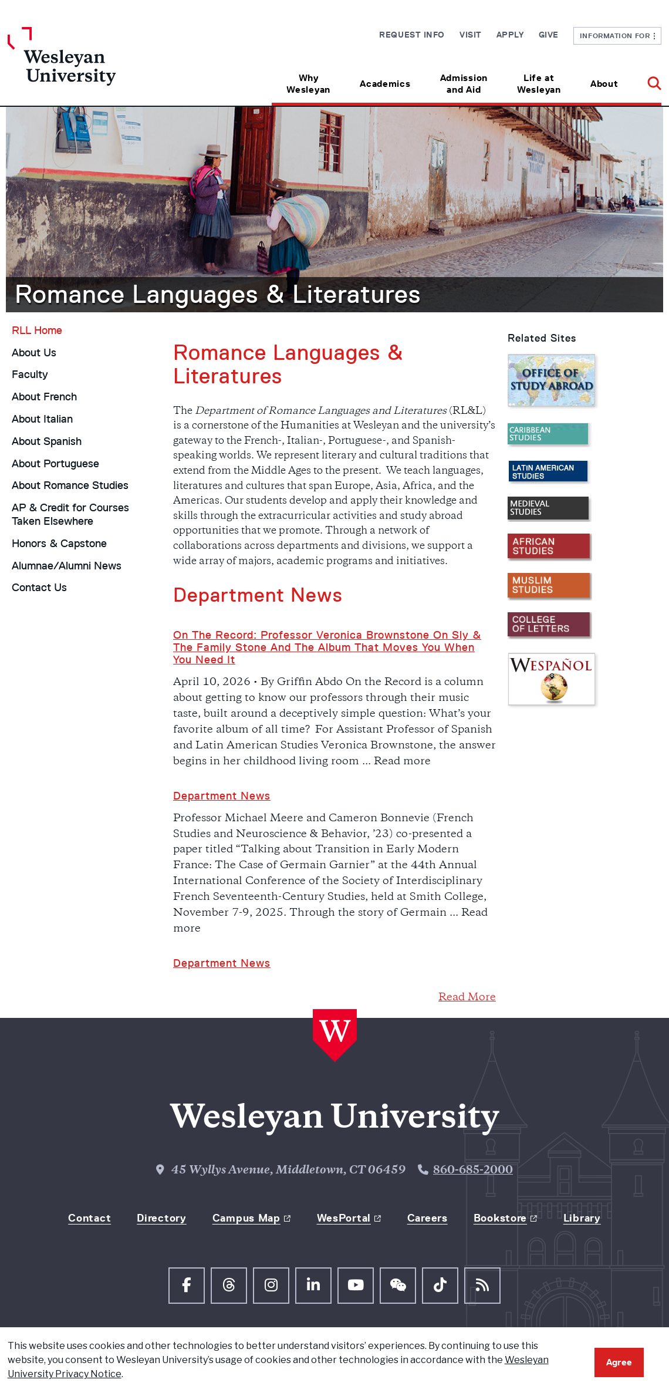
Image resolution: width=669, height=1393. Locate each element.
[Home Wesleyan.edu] (89, 66)
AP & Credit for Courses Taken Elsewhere (70, 514)
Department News (222, 796)
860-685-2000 (473, 1170)
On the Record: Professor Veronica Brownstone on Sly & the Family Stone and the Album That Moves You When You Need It (327, 648)
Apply (510, 34)
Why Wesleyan (308, 83)
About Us (34, 352)
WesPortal (344, 1218)
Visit (470, 34)
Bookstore (500, 1218)
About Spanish (47, 441)
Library (582, 1218)
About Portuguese (55, 463)
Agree (619, 1362)
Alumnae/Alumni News (66, 565)
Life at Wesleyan (539, 83)
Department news (222, 963)
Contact (89, 1218)
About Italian (42, 419)
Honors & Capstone (59, 543)
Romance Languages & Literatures (218, 294)
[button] (647, 79)
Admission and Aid (464, 83)
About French (44, 396)
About (604, 83)
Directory (161, 1218)
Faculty (30, 374)
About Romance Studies (70, 485)
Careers (427, 1218)
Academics (385, 83)
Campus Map (246, 1218)
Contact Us (39, 587)
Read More (467, 998)
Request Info (412, 34)
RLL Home (37, 330)
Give (549, 34)
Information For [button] (618, 36)
